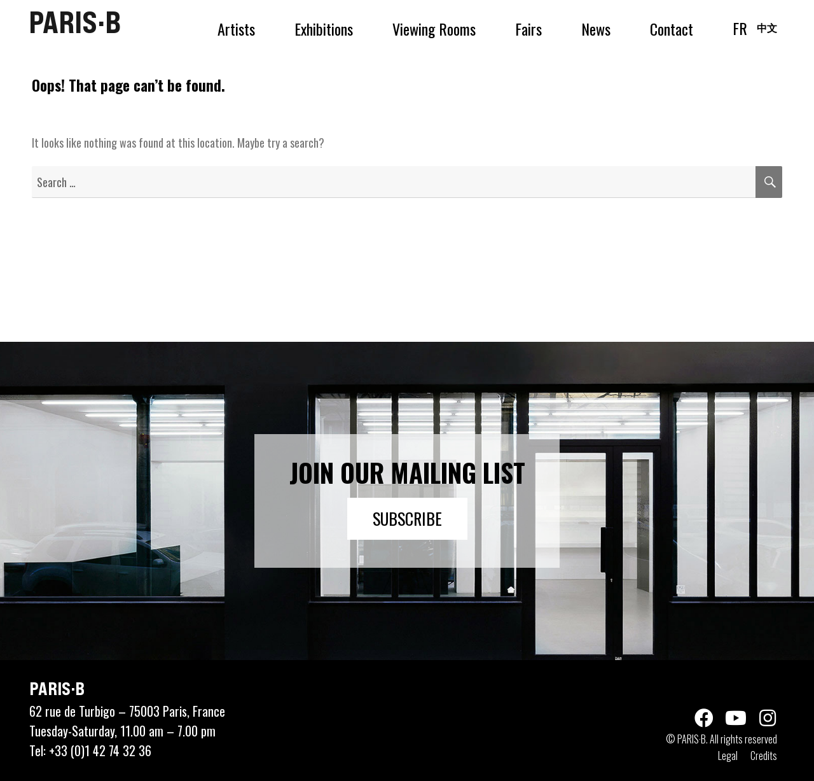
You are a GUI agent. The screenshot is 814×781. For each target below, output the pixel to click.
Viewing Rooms (434, 28)
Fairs (528, 28)
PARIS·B (75, 22)
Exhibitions (323, 28)
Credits (763, 755)
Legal (728, 755)
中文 (767, 27)
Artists (236, 28)
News (595, 28)
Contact (671, 28)
